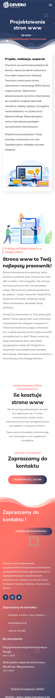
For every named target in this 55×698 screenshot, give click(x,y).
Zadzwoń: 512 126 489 (27, 479)
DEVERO (26, 35)
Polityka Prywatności (23, 689)
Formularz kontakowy (31, 531)
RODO (40, 689)
